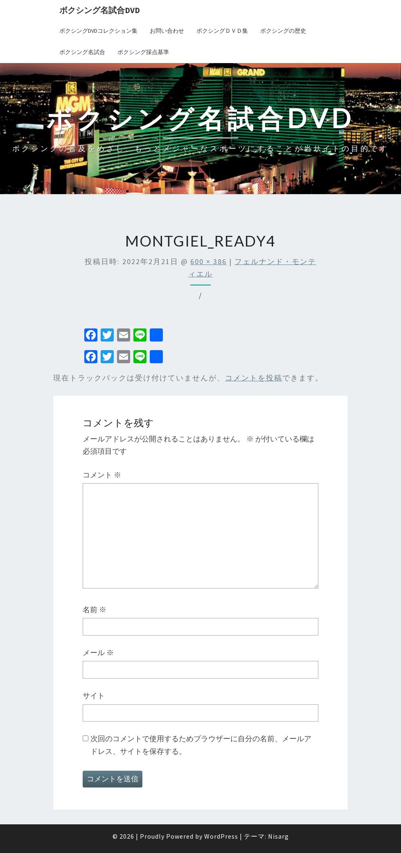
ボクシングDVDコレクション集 (98, 30)
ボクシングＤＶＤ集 (222, 30)
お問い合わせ (167, 30)
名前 (94, 609)
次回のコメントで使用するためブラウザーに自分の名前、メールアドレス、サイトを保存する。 (200, 745)
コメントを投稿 (253, 377)
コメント (102, 475)
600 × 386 (208, 261)
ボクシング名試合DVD (99, 10)
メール (98, 652)
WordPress (221, 836)
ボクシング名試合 (82, 52)
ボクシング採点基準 (143, 52)
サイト (94, 695)
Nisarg (278, 836)
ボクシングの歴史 (283, 30)
